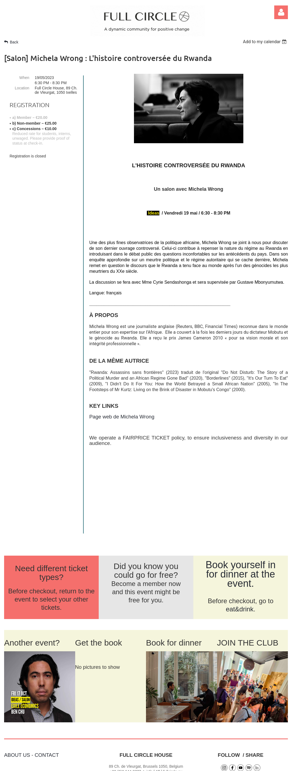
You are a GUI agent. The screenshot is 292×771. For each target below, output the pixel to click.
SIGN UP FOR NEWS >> (240, 729)
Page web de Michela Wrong (121, 417)
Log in (281, 12)
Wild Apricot (223, 764)
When (24, 77)
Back (14, 42)
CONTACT (47, 673)
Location (22, 88)
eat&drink (239, 527)
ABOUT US (17, 673)
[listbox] (265, 41)
